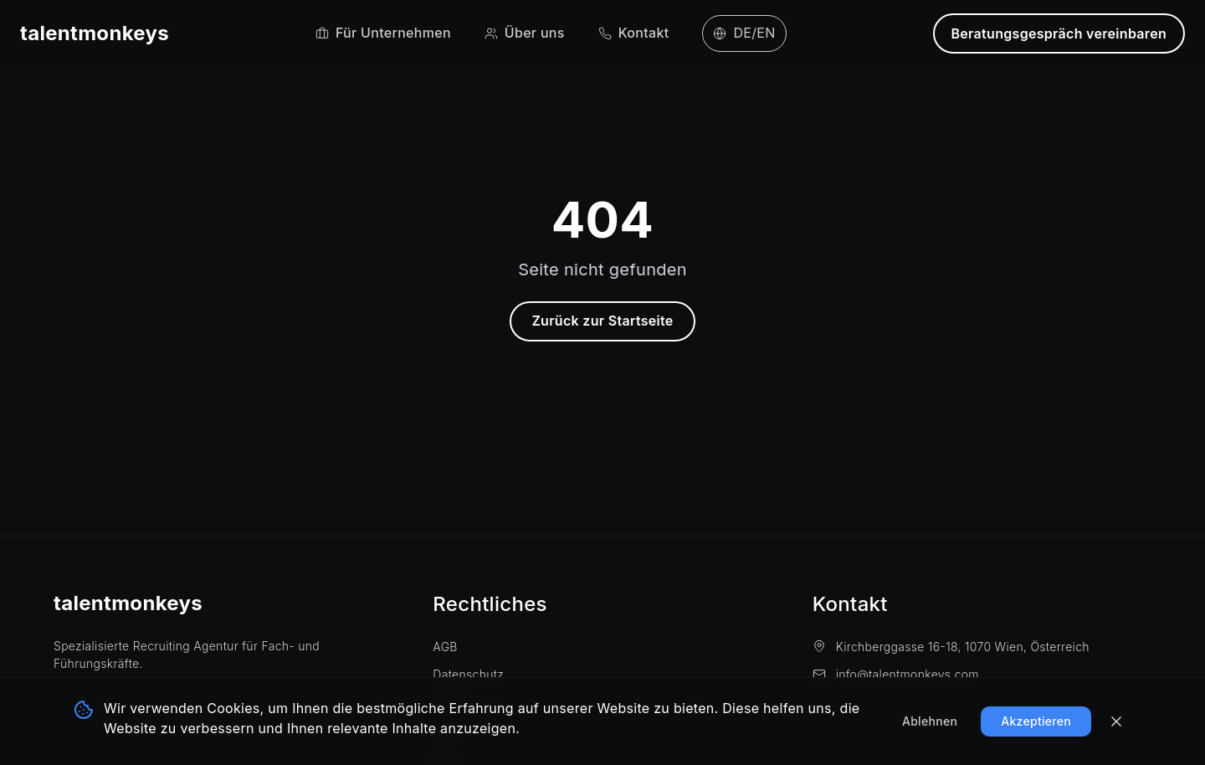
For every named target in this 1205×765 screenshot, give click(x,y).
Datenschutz (468, 674)
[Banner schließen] (1116, 721)
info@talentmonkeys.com (896, 674)
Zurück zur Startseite (602, 320)
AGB (445, 646)
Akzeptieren (1036, 721)
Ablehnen (929, 721)
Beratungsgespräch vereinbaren (1059, 33)
